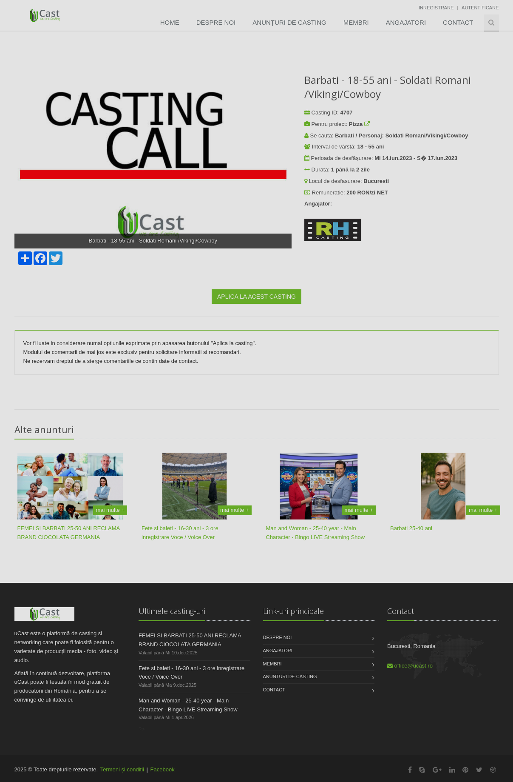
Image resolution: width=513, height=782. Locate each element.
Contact (458, 22)
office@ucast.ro (410, 665)
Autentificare (480, 7)
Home (169, 22)
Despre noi (216, 22)
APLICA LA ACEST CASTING (256, 296)
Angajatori (406, 22)
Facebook (162, 769)
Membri (356, 22)
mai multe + (110, 510)
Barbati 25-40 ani (411, 528)
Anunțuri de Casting (289, 22)
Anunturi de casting (290, 676)
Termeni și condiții (122, 769)
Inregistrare (436, 7)
